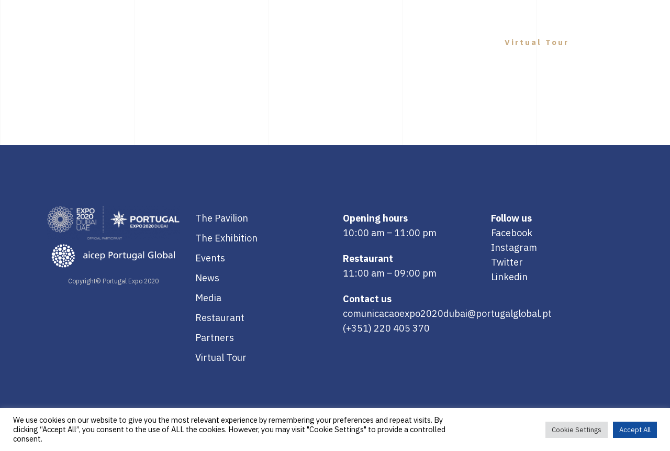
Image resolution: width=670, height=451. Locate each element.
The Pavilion (221, 218)
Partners (214, 338)
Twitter (507, 262)
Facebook (511, 233)
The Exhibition (226, 238)
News (207, 278)
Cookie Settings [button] (576, 429)
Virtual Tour (221, 357)
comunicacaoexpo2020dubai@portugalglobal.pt (447, 313)
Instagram (514, 247)
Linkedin (509, 277)
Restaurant (219, 318)
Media (208, 298)
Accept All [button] (635, 429)
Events (210, 258)
